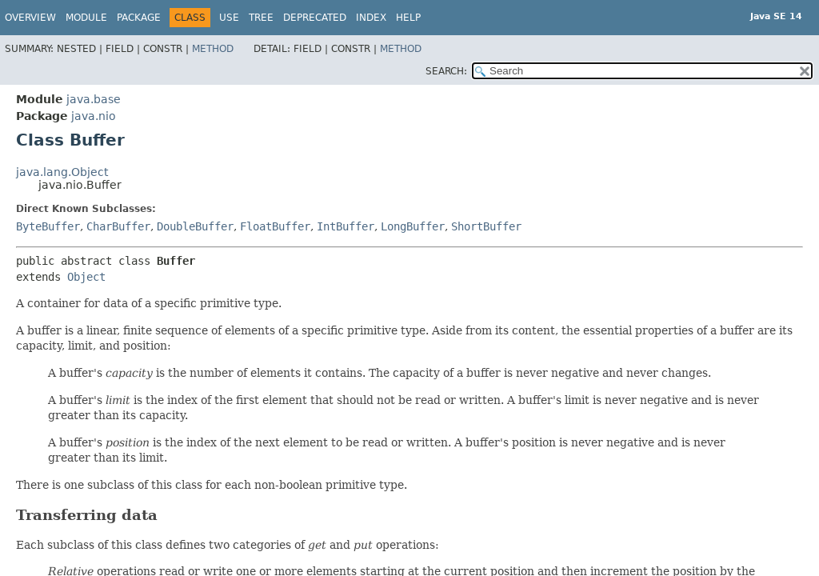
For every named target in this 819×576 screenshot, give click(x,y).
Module (86, 17)
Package (139, 17)
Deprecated (314, 17)
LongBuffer (413, 226)
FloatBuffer (275, 226)
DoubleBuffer (195, 226)
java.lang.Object (62, 172)
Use (229, 17)
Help (408, 17)
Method (213, 48)
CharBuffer (118, 226)
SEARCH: (446, 71)
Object (86, 276)
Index (371, 17)
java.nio (93, 116)
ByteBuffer (48, 226)
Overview (30, 17)
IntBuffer (345, 226)
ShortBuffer (486, 226)
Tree (261, 17)
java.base (93, 99)
